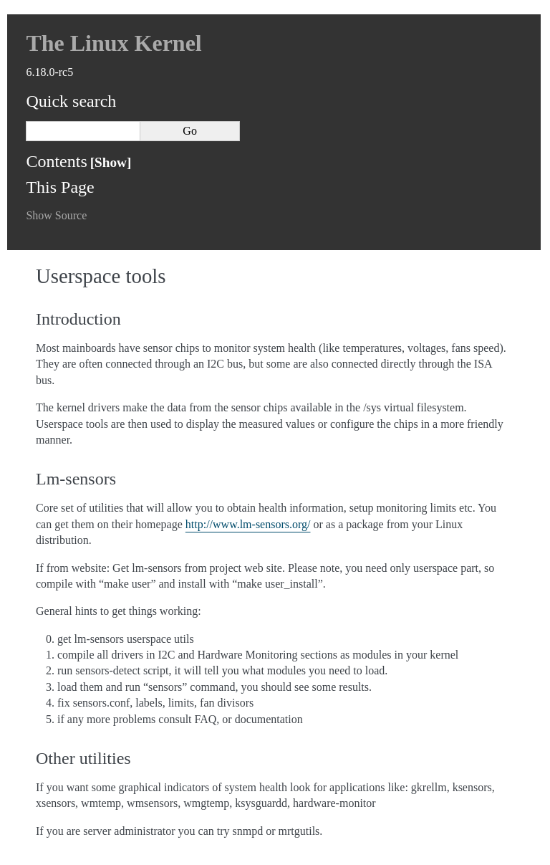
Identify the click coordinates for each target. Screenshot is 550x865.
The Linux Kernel (113, 43)
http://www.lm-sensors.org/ (248, 524)
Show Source (56, 215)
